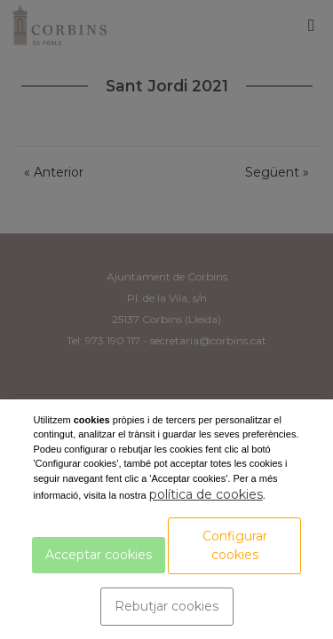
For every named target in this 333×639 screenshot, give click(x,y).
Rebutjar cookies (166, 606)
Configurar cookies (234, 545)
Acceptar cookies (98, 555)
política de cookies (206, 494)
